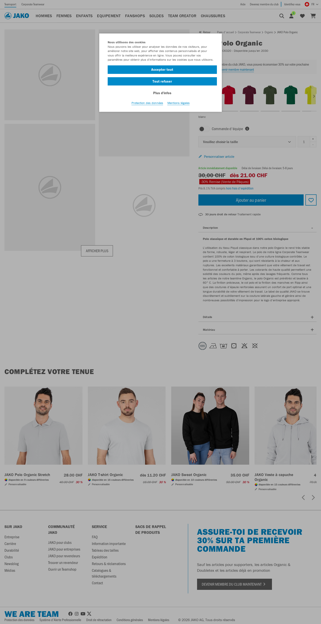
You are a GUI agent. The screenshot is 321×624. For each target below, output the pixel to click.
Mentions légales (178, 103)
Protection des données (147, 103)
